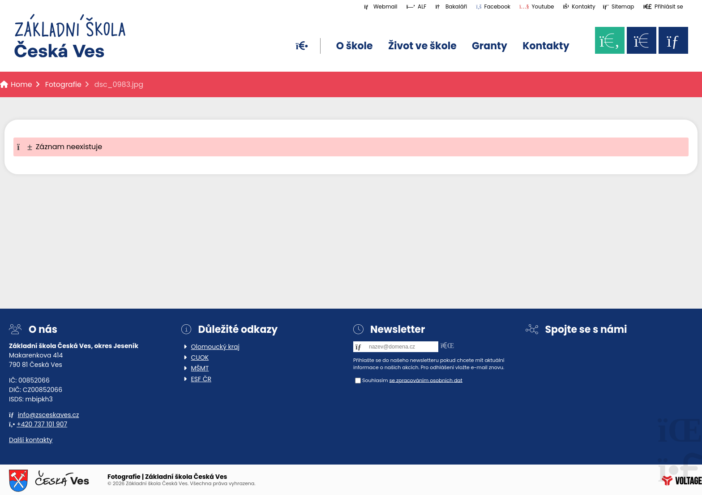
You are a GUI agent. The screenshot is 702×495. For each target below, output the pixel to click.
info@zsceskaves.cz (48, 414)
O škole (354, 46)
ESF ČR (201, 378)
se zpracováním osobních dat (425, 379)
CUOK (200, 357)
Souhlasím (375, 379)
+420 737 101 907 (42, 424)
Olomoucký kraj (215, 346)
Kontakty (545, 46)
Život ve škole (422, 46)
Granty (489, 46)
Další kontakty (30, 439)
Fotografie (63, 84)
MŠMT (200, 368)
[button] (663, 6)
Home (70, 35)
